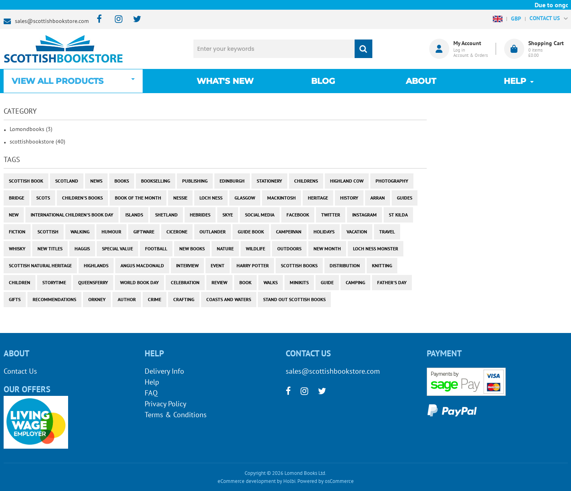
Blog (323, 81)
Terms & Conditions (176, 414)
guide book (251, 232)
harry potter (253, 265)
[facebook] (97, 19)
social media (259, 215)
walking (80, 232)
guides (404, 198)
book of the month (138, 198)
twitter (330, 215)
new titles (49, 249)
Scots (43, 198)
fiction (17, 232)
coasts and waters (228, 299)
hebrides (200, 215)
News (96, 181)
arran (377, 198)
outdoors (289, 249)
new (14, 215)
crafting (183, 299)
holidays (324, 232)
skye (227, 215)
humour (111, 232)
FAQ (151, 392)
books (121, 181)
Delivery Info (164, 371)
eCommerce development (247, 481)
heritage (318, 198)
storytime (54, 282)
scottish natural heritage (40, 265)
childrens (306, 181)
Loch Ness (210, 198)
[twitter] (133, 19)
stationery (269, 181)
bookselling (155, 181)
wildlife (255, 249)
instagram (364, 215)
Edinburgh (232, 181)
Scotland (66, 181)
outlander (212, 232)
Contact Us (20, 371)
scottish (47, 232)
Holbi (289, 481)
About (421, 81)
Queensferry (93, 282)
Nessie (180, 198)
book (245, 282)
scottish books (299, 265)
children (19, 282)
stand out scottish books (294, 299)
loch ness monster (375, 249)
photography (392, 181)
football (156, 249)
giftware (143, 232)
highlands (96, 265)
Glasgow (245, 198)
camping (355, 282)
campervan (288, 232)
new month (327, 249)
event (217, 265)
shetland (166, 215)
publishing (195, 181)
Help (152, 382)
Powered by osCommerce (325, 481)
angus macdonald (142, 265)
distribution (345, 265)
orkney (97, 299)
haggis (82, 249)
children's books (82, 198)
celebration (185, 282)
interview (187, 265)
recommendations (54, 299)
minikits (299, 282)
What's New (225, 81)
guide (327, 282)
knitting (382, 265)
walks (271, 282)
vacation (357, 232)
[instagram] (115, 19)
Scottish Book (26, 181)
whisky (17, 249)
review (219, 282)
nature (225, 249)
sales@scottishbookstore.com (52, 21)
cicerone (176, 232)
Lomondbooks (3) (31, 129)
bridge (16, 198)
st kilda (398, 215)
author (127, 299)
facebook (298, 215)
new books (192, 249)
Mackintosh (281, 198)
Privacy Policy (165, 403)
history (349, 198)
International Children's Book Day (72, 215)
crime (154, 299)
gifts (15, 299)
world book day (139, 282)
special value (117, 249)
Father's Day (392, 282)
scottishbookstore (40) (37, 141)
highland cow (346, 181)
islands (134, 215)
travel (387, 232)
